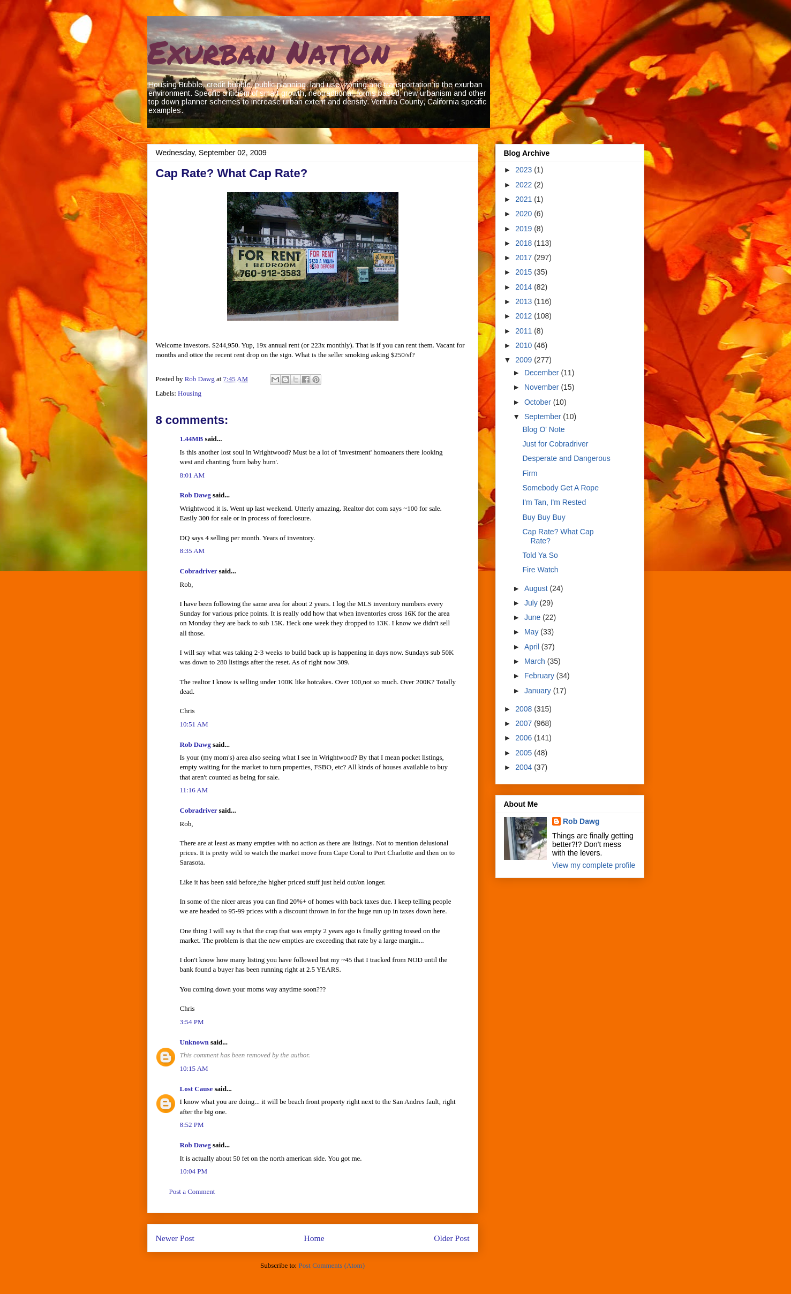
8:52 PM (192, 1125)
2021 (524, 199)
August (536, 588)
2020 (524, 213)
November (542, 387)
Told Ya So (540, 555)
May (532, 631)
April (532, 646)
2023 (524, 169)
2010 (524, 345)
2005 (524, 752)
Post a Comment (192, 1191)
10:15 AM (194, 1068)
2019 (524, 228)
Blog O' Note (543, 429)
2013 (524, 301)
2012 (524, 316)
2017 (524, 257)
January (538, 690)
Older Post (451, 1238)
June (533, 617)
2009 (524, 359)
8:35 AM (192, 551)
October (538, 402)
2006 (524, 737)
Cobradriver (198, 571)
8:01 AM (192, 475)
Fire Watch (540, 569)
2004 (524, 767)
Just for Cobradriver (555, 444)
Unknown (194, 1042)
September (543, 416)
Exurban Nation (268, 51)
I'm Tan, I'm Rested (554, 502)
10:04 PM (194, 1171)
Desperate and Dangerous (566, 458)
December (542, 372)
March (535, 661)
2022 (524, 184)
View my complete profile (593, 865)
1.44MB (192, 439)
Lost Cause (196, 1089)
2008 (524, 709)
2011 (524, 331)
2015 (524, 272)
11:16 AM (194, 790)
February (540, 675)
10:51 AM (194, 724)
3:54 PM (192, 1022)
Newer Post (175, 1238)
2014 (524, 287)
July (532, 603)
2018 (524, 243)
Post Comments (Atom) (331, 1265)
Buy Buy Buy (543, 517)
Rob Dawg (195, 495)
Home (314, 1238)
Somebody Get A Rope (560, 487)
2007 (524, 723)
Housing (189, 393)
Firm (529, 473)
